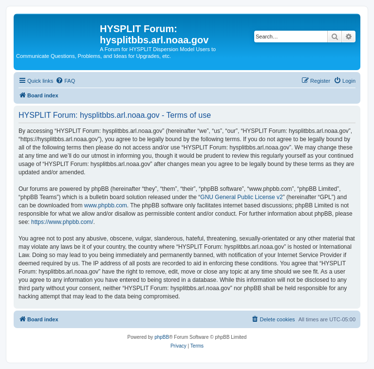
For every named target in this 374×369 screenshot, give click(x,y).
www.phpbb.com (105, 205)
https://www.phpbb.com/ (62, 222)
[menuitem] (65, 81)
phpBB (161, 337)
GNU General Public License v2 (241, 197)
